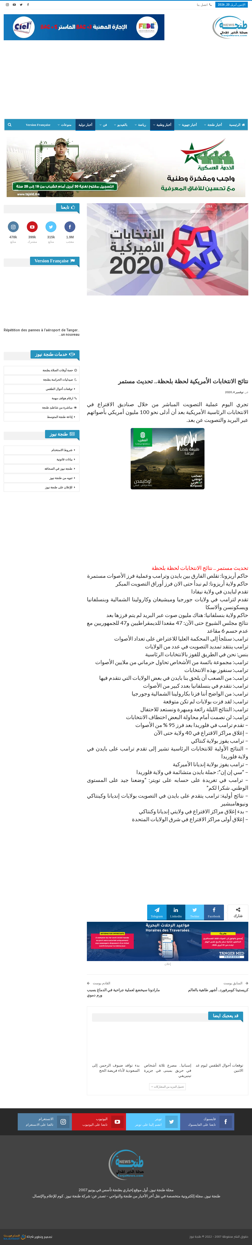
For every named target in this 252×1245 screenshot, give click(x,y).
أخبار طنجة (214, 125)
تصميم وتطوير (43, 1236)
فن (105, 125)
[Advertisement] (126, 77)
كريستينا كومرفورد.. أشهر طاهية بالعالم (218, 990)
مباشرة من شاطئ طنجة (59, 407)
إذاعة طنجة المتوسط (59, 417)
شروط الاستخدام (61, 450)
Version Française (38, 125)
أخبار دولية (85, 125)
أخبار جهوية (189, 125)
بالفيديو (122, 125)
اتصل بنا (204, 5)
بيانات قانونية (64, 459)
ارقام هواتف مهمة (64, 398)
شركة (19, 1236)
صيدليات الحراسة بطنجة (60, 379)
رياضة (142, 125)
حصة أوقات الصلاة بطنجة (60, 370)
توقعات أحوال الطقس (59, 389)
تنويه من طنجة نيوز (60, 478)
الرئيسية (237, 125)
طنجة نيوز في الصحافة (58, 468)
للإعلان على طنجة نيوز (58, 487)
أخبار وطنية (164, 125)
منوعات (66, 125)
